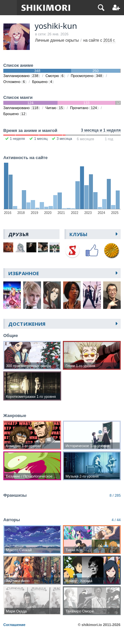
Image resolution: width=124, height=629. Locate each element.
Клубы (78, 234)
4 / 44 (116, 520)
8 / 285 (115, 495)
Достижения (27, 323)
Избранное (23, 273)
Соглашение (14, 625)
